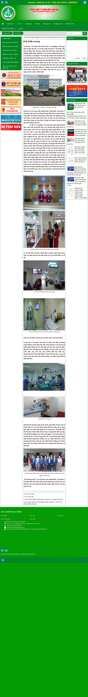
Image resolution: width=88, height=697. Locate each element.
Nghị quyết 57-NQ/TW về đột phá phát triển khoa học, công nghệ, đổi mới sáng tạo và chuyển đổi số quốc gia (76, 171)
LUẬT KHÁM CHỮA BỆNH (11, 62)
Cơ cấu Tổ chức (29, 494)
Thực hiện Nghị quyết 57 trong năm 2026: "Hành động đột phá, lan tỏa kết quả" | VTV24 (76, 181)
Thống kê (60, 515)
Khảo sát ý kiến (5, 519)
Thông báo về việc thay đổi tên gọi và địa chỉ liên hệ (80, 105)
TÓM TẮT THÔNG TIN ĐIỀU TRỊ (9, 67)
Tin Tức (32, 515)
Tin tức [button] (20, 24)
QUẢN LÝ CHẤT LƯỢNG (10, 54)
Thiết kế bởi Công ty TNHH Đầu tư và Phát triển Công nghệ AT (17, 554)
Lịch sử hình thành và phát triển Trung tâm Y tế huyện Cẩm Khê (44, 499)
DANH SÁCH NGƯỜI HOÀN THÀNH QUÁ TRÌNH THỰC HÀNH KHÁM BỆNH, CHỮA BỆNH (81, 193)
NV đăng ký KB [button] (58, 24)
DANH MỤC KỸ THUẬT (10, 50)
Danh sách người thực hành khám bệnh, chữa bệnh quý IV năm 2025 (80, 149)
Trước (77, 58)
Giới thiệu (4, 515)
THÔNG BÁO (7, 38)
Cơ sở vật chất (29, 496)
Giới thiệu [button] (10, 24)
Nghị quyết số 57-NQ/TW (10, 42)
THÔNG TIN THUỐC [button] (8, 29)
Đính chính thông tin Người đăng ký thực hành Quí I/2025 (81, 160)
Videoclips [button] (29, 24)
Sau (84, 58)
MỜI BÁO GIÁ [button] (70, 24)
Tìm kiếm (32, 519)
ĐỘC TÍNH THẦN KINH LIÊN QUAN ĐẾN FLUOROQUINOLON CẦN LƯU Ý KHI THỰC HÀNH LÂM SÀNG (76, 115)
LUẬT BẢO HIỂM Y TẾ (9, 58)
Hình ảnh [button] (37, 24)
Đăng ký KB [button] (46, 24)
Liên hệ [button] (20, 28)
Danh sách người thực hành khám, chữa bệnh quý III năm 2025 (76, 141)
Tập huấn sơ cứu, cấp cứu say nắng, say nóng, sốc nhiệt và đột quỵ (76, 123)
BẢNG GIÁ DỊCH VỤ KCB (10, 46)
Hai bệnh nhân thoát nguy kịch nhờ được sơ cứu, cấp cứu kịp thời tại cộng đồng (81, 132)
